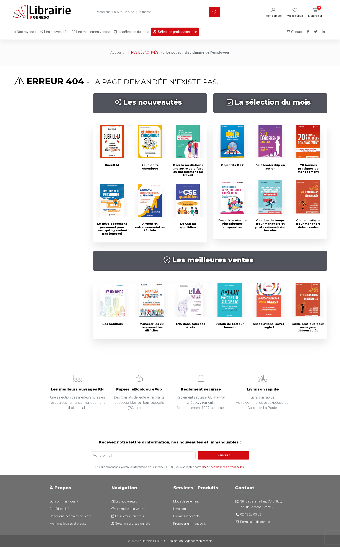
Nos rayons (24, 32)
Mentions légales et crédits (68, 524)
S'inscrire (223, 455)
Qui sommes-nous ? (64, 501)
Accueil (115, 52)
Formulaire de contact (255, 522)
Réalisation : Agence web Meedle (190, 541)
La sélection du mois (131, 32)
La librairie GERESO (151, 541)
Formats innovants (186, 516)
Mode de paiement (186, 501)
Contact (294, 32)
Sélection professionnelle (175, 32)
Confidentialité (59, 509)
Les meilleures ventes (91, 32)
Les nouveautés (54, 32)
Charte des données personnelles (223, 467)
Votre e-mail (102, 455)
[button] (274, 13)
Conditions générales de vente (70, 516)
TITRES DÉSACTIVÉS (142, 52)
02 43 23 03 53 (250, 514)
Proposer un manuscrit (189, 524)
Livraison (179, 509)
